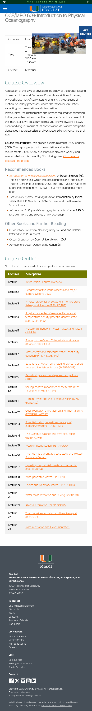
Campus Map (15, 660)
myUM (12, 613)
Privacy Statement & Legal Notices (25, 696)
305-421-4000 (16, 593)
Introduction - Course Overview (43, 282)
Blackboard (14, 624)
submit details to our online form (57, 706)
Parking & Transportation (21, 663)
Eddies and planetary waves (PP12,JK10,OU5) (51, 485)
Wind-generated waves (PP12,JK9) (45, 477)
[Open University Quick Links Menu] (87, 2)
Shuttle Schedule (17, 667)
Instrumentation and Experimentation (47, 527)
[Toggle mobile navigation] (5, 8)
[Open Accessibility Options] (4, 2)
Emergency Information (20, 692)
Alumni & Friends (17, 636)
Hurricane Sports (17, 644)
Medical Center (16, 640)
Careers (13, 647)
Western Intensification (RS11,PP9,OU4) (47, 445)
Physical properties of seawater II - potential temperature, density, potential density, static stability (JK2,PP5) (51, 317)
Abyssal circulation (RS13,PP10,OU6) (45, 505)
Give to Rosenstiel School (21, 606)
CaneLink (14, 617)
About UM (14, 609)
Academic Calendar (19, 620)
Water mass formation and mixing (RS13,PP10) (52, 495)
